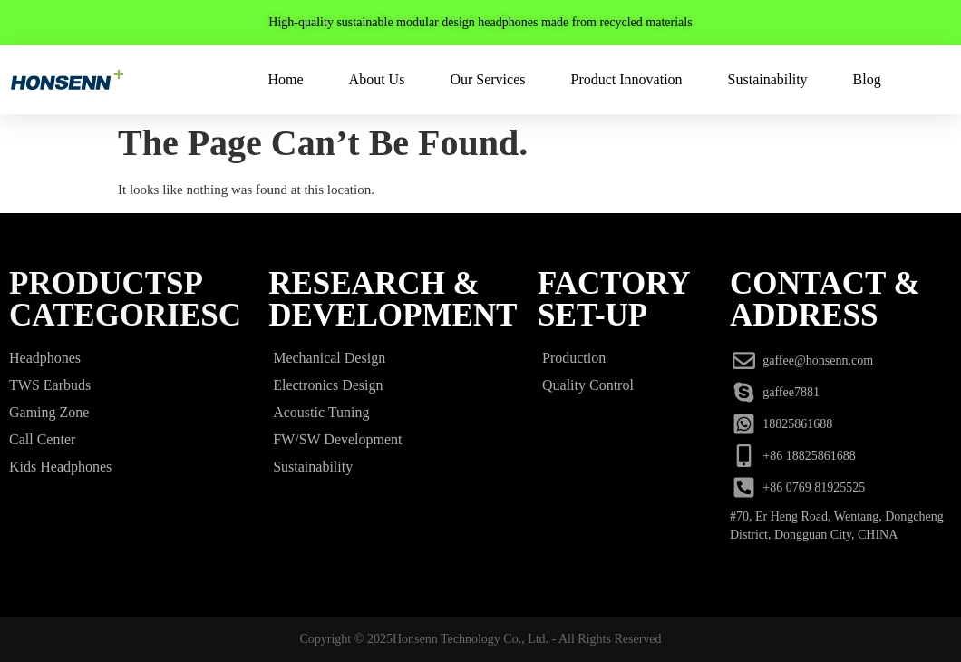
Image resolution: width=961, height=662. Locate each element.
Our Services (487, 79)
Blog (867, 79)
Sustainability (768, 79)
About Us (377, 79)
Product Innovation (626, 79)
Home (286, 79)
